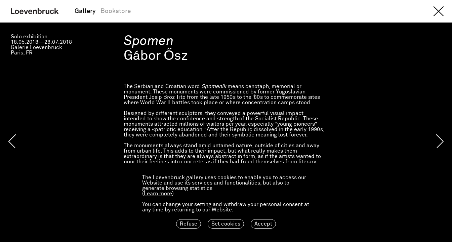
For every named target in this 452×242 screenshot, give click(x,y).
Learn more (158, 193)
